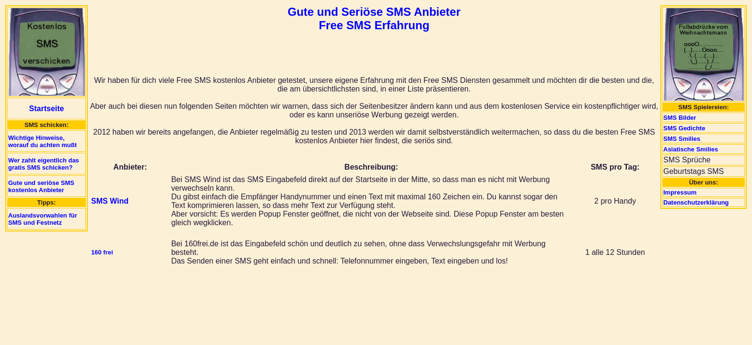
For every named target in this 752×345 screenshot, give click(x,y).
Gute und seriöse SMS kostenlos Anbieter (41, 186)
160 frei (102, 252)
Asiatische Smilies (690, 149)
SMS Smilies (681, 138)
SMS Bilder (679, 117)
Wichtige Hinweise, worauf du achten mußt (42, 141)
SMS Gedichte (684, 128)
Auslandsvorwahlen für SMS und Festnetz (42, 219)
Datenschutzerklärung (696, 202)
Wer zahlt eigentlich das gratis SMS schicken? (43, 164)
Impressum (679, 192)
